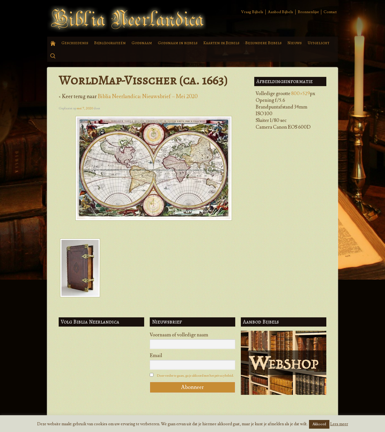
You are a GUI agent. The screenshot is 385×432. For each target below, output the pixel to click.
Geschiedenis (74, 43)
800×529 (300, 94)
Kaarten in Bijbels (221, 43)
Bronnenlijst (308, 12)
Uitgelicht (318, 43)
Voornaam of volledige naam (179, 335)
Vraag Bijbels (252, 12)
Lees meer (339, 424)
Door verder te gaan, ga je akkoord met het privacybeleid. (195, 376)
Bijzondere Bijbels (263, 43)
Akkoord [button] (319, 424)
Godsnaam (142, 43)
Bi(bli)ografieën (110, 43)
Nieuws (294, 43)
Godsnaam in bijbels (178, 43)
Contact (330, 12)
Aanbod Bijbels (280, 12)
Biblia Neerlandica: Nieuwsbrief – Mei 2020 (148, 96)
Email (156, 356)
